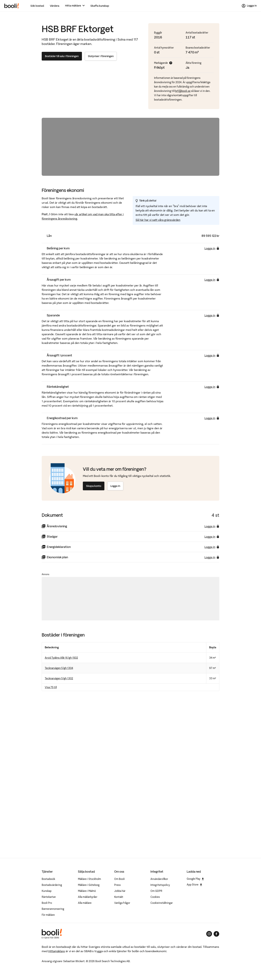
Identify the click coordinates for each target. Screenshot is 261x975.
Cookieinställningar (161, 903)
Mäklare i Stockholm (89, 879)
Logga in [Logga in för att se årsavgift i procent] (211, 355)
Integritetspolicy (160, 885)
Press (117, 885)
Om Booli (119, 879)
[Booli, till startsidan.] (11, 5)
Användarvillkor (159, 879)
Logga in (115, 486)
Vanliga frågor (122, 903)
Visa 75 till (51, 687)
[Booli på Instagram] (209, 934)
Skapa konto (93, 486)
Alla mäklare (85, 903)
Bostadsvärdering (52, 885)
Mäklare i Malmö (87, 891)
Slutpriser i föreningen (101, 56)
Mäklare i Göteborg (89, 885)
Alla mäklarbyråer (87, 897)
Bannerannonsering (53, 908)
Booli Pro (47, 903)
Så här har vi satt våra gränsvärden (158, 220)
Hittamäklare (56, 951)
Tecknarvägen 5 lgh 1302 (59, 678)
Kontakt (118, 897)
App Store (194, 884)
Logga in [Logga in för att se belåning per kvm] (211, 248)
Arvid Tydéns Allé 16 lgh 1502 (61, 657)
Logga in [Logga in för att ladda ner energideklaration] (211, 547)
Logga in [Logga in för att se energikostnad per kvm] (211, 418)
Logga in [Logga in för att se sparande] (211, 315)
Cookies (155, 897)
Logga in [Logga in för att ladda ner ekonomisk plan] (211, 557)
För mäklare (48, 914)
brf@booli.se (182, 91)
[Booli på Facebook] (216, 934)
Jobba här (119, 891)
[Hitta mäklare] (75, 5)
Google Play (195, 878)
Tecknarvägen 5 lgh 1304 (59, 668)
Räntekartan (49, 897)
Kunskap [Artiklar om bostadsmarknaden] (46, 891)
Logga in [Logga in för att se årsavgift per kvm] (211, 279)
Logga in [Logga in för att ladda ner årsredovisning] (211, 526)
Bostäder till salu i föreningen (62, 56)
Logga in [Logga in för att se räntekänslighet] (211, 386)
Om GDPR (156, 891)
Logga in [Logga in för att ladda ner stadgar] (211, 536)
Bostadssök (48, 879)
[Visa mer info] (170, 63)
